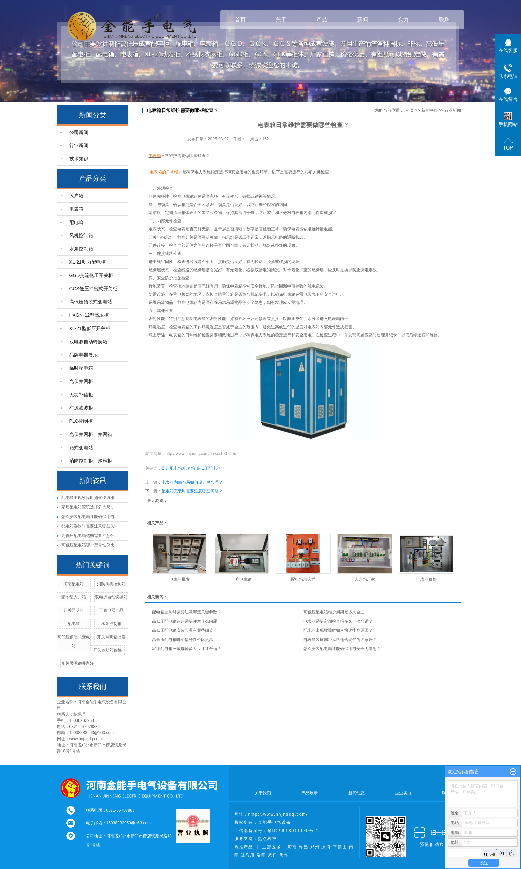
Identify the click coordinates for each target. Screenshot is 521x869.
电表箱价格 (426, 579)
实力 (403, 19)
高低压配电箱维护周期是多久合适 (334, 612)
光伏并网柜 (81, 381)
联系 (444, 19)
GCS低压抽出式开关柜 (93, 288)
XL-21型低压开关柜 (89, 328)
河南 (292, 847)
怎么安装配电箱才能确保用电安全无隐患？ (342, 648)
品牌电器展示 (83, 355)
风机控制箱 (81, 235)
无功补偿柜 (81, 394)
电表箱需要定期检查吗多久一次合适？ (338, 621)
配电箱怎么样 (303, 579)
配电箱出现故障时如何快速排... (89, 497)
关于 (281, 19)
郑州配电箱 (172, 468)
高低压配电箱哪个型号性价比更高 (182, 639)
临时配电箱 (81, 368)
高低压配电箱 (208, 468)
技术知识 (78, 158)
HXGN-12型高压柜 (89, 315)
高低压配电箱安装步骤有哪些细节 (182, 630)
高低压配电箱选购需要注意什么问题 (184, 621)
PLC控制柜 (81, 421)
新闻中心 (429, 110)
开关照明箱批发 (111, 637)
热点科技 (267, 838)
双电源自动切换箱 (111, 597)
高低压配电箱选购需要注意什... (89, 535)
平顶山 (340, 847)
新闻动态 (356, 792)
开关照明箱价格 (107, 650)
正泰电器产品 (111, 610)
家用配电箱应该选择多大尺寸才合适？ (186, 648)
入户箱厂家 (365, 579)
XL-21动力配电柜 (87, 262)
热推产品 (243, 847)
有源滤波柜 (81, 408)
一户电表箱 (241, 579)
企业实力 (403, 792)
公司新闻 (78, 132)
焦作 (284, 855)
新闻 (362, 19)
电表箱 (76, 209)
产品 (321, 19)
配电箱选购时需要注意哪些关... (89, 526)
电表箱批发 (179, 579)
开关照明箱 (73, 610)
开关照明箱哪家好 (77, 663)
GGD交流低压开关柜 (91, 275)
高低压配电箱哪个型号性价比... (89, 545)
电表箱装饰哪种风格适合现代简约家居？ (340, 639)
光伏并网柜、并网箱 (90, 434)
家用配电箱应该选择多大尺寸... (89, 507)
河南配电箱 (73, 583)
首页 (240, 19)
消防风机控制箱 (111, 583)
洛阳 (261, 855)
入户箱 (76, 195)
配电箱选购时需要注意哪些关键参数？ (186, 612)
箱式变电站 (81, 447)
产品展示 (309, 792)
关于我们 (263, 792)
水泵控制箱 (81, 248)
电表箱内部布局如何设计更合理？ (192, 482)
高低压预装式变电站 (90, 302)
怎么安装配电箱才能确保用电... (89, 516)
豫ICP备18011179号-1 (293, 830)
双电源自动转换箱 (88, 341)
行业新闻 (78, 145)
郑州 (315, 847)
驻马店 (248, 855)
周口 (273, 855)
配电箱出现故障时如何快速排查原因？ (338, 630)
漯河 (326, 847)
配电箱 (76, 222)
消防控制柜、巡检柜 (90, 461)
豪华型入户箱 (73, 597)
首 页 (409, 110)
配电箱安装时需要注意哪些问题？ (192, 491)
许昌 (304, 847)
